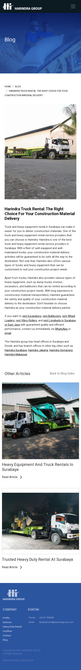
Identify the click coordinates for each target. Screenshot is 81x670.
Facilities (7, 632)
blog (18, 86)
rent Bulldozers (52, 316)
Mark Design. (27, 661)
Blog (5, 640)
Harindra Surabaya (16, 350)
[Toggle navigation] (73, 6)
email (8, 333)
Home (8, 86)
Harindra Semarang (61, 350)
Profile (6, 618)
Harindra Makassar (16, 354)
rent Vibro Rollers (26, 320)
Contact (7, 636)
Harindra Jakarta (38, 350)
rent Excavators (31, 316)
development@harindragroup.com (56, 623)
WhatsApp (61, 329)
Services (7, 623)
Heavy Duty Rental (12, 627)
